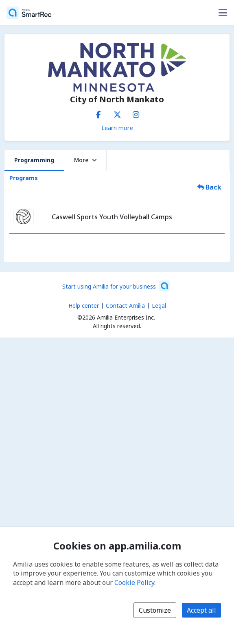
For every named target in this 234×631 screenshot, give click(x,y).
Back (209, 187)
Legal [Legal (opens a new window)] (159, 305)
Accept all (201, 610)
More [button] (85, 160)
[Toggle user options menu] (222, 13)
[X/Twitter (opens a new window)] (117, 113)
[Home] (29, 13)
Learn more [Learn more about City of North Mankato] (117, 128)
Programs (23, 178)
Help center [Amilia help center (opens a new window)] (83, 305)
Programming (34, 160)
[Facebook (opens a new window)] (98, 113)
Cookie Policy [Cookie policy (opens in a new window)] (134, 582)
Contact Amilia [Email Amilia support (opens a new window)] (125, 305)
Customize (155, 610)
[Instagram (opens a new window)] (136, 113)
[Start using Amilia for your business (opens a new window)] (116, 285)
